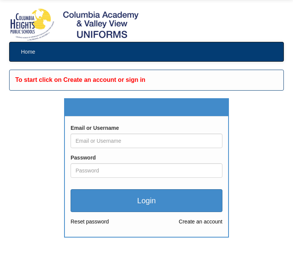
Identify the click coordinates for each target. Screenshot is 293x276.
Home (28, 52)
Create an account (200, 222)
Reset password (90, 222)
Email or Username (95, 128)
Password (83, 158)
